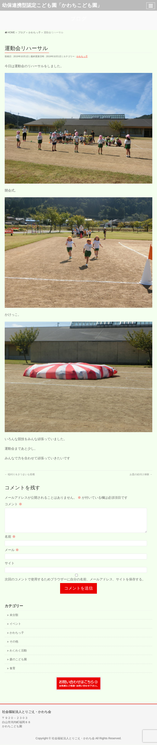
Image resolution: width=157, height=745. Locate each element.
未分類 (14, 619)
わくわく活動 (18, 655)
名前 (10, 541)
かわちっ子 (82, 56)
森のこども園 (18, 664)
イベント (15, 628)
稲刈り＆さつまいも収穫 (20, 474)
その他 (14, 646)
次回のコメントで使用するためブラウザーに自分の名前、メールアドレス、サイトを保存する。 (75, 584)
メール (12, 555)
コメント (13, 504)
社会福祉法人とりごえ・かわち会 (73, 738)
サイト (10, 568)
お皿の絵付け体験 (141, 474)
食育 (12, 673)
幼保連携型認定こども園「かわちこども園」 (52, 5)
